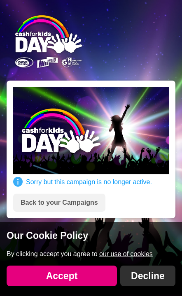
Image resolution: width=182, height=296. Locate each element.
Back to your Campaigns (59, 202)
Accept (62, 276)
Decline (148, 276)
